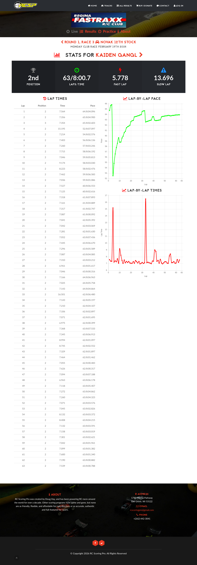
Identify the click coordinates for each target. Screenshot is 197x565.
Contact (163, 5)
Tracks (106, 5)
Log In (178, 5)
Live (72, 31)
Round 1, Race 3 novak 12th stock (98, 42)
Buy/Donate (144, 5)
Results (88, 31)
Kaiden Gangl (119, 55)
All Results (124, 5)
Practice (107, 31)
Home (92, 5)
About (124, 31)
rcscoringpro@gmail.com (142, 510)
